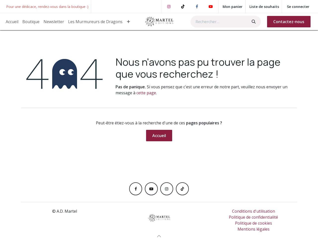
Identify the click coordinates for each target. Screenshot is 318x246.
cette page (146, 93)
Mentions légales (254, 229)
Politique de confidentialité (253, 217)
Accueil (159, 135)
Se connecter (298, 6)
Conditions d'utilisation (253, 211)
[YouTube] (210, 6)
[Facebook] (196, 6)
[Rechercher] (253, 22)
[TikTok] (182, 6)
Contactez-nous (288, 21)
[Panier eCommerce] (232, 6)
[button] (159, 236)
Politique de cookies (253, 223)
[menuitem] (12, 22)
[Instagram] (168, 6)
